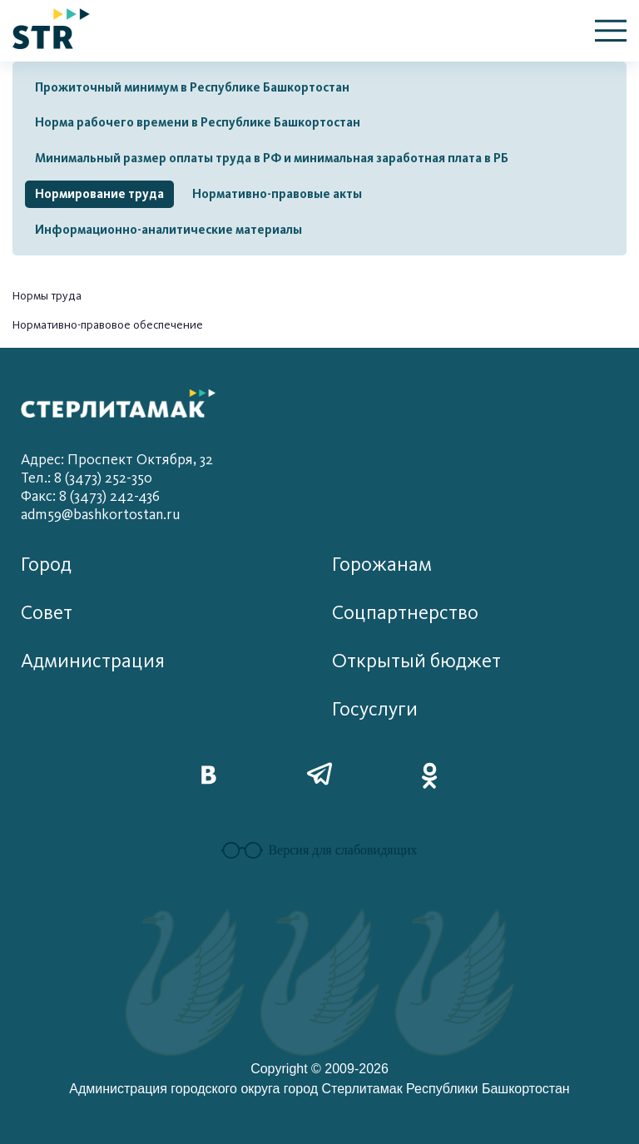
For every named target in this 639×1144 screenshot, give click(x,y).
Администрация (93, 661)
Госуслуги (375, 709)
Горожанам (382, 564)
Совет (46, 613)
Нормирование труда (99, 193)
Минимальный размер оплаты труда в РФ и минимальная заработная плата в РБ (271, 158)
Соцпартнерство (405, 613)
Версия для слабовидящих (319, 850)
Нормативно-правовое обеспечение (107, 325)
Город (46, 564)
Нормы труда (47, 296)
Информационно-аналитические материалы (168, 229)
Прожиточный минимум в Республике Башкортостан (192, 87)
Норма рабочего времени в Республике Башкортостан (197, 122)
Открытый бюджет (416, 661)
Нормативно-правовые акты (277, 193)
